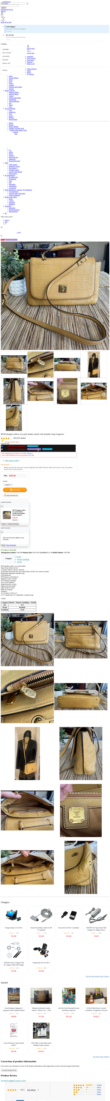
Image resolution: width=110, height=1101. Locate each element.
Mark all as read (6, 22)
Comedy (11, 85)
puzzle (11, 116)
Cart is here (30, 53)
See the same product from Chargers (97, 976)
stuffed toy (12, 112)
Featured (5, 60)
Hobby (11, 123)
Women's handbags (23, 559)
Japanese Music (14, 92)
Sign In (3, 11)
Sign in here (31, 48)
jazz (10, 103)
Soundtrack (12, 99)
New (20, 446)
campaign (5, 49)
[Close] (2, 506)
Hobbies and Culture (15, 87)
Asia (10, 107)
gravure (11, 89)
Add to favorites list (11, 495)
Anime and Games (15, 98)
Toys (10, 110)
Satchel (19, 562)
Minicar (11, 117)
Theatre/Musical (14, 101)
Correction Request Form (9, 1070)
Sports (11, 83)
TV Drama (30, 74)
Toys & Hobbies (10, 108)
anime (29, 71)
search (4, 7)
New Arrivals (6, 53)
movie (29, 72)
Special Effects (13, 78)
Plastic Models (13, 127)
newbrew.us (6, 2)
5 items (99, 1087)
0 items (99, 1094)
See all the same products (101, 1057)
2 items (99, 1089)
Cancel (4, 524)
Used (27, 449)
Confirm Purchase (13, 524)
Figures (11, 125)
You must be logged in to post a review (13, 1080)
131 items (31, 1090)
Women (4, 70)
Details (29, 453)
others (11, 80)
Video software (32, 69)
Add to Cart (15, 489)
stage (10, 81)
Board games (13, 119)
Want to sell (6, 63)
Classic (11, 96)
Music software (10, 90)
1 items (99, 1092)
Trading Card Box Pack (16, 128)
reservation (6, 56)
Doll (10, 114)
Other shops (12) (12, 460)
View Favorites (11, 545)
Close (3, 545)
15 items (99, 1085)
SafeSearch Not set (7, 9)
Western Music (13, 94)
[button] (55, 19)
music (11, 76)
